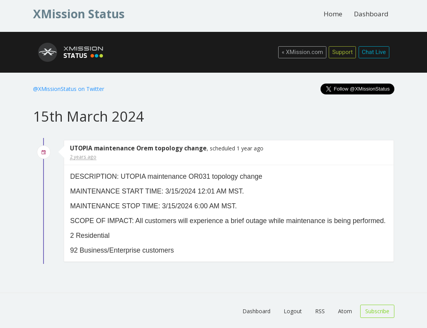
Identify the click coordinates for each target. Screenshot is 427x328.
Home (333, 13)
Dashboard (371, 13)
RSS (320, 311)
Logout (293, 311)
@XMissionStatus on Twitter (68, 88)
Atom (345, 311)
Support (342, 52)
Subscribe (377, 311)
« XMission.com (302, 52)
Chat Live (374, 52)
